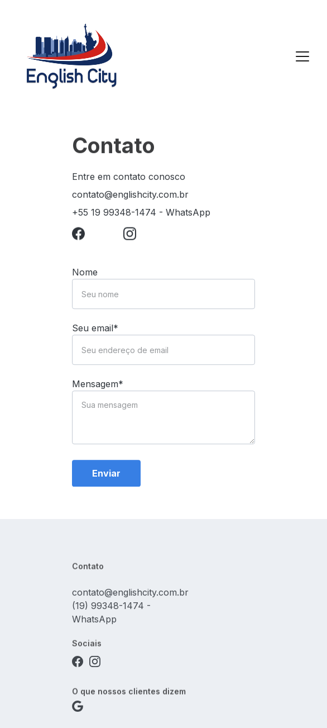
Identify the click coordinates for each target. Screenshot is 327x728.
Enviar (106, 478)
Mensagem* (97, 389)
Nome (85, 277)
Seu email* (95, 333)
